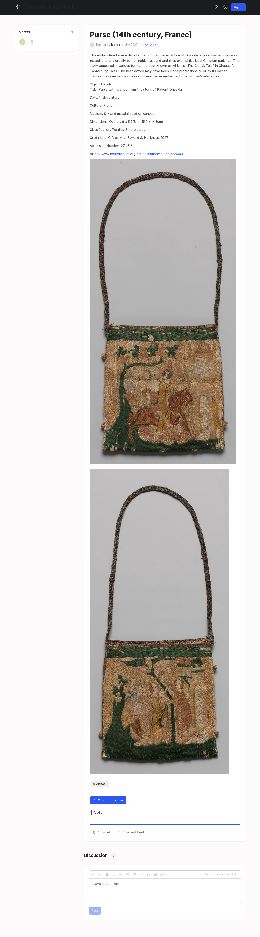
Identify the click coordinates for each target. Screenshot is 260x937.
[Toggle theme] (225, 7)
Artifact (100, 784)
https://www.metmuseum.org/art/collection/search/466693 (136, 154)
